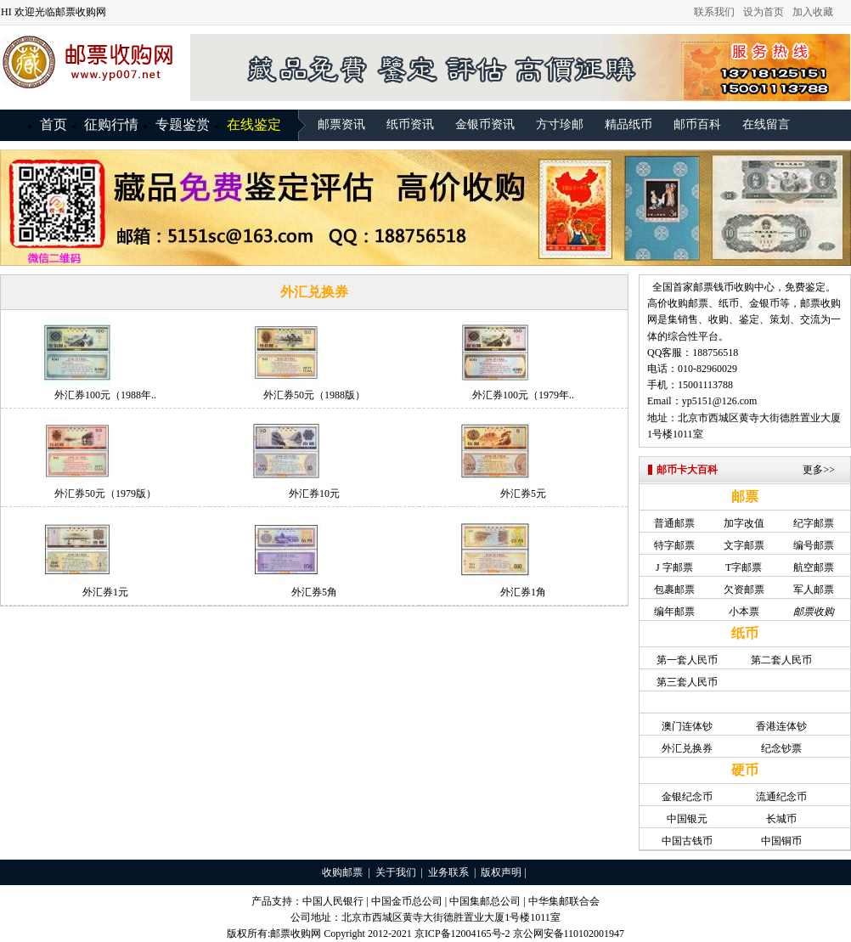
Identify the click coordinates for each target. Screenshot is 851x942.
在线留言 (766, 124)
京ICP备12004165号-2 (462, 933)
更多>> (819, 470)
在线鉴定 (254, 124)
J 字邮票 (674, 567)
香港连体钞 (781, 726)
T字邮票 (743, 567)
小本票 (744, 612)
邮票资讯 (341, 124)
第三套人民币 (687, 682)
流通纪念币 (781, 797)
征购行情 (111, 124)
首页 (53, 124)
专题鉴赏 (182, 124)
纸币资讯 (410, 124)
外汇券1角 (523, 592)
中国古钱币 (687, 841)
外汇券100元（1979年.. (523, 395)
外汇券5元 (523, 493)
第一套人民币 (687, 660)
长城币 (781, 819)
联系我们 (714, 12)
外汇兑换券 (687, 748)
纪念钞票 (781, 748)
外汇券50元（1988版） (314, 395)
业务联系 (448, 872)
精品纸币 (628, 124)
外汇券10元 (314, 493)
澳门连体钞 (687, 726)
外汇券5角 (314, 592)
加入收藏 (812, 12)
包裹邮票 (674, 589)
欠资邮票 (744, 589)
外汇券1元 (105, 592)
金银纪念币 (687, 797)
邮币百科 (697, 124)
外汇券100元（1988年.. (105, 395)
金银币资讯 (485, 124)
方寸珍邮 (559, 124)
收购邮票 (342, 872)
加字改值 (744, 523)
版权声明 (501, 872)
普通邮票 (674, 523)
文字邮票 (744, 545)
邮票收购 (820, 303)
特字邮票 (674, 545)
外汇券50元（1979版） (105, 493)
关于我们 (395, 872)
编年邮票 (674, 612)
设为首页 (763, 12)
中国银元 (687, 819)
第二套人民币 (781, 660)
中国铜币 (781, 841)
